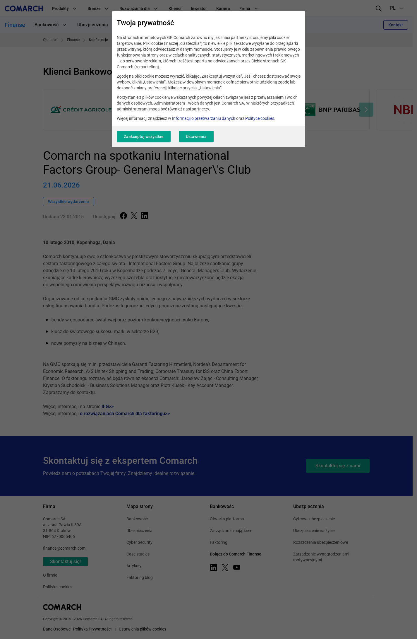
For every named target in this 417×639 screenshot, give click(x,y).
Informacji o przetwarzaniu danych (203, 118)
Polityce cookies (259, 118)
